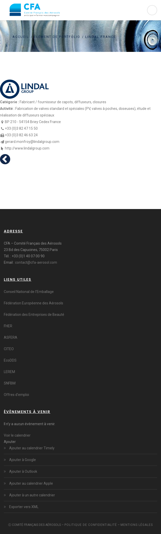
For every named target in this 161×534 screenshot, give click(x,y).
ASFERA (10, 337)
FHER (8, 326)
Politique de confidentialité (90, 525)
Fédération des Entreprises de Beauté (34, 315)
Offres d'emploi (16, 395)
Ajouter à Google (22, 460)
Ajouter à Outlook (22, 471)
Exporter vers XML (23, 507)
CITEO (9, 349)
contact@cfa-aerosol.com (36, 262)
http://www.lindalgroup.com (27, 148)
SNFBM (10, 383)
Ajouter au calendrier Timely (31, 448)
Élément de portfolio (57, 37)
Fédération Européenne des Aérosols (33, 303)
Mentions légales (136, 525)
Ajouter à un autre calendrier (31, 495)
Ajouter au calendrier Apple (30, 483)
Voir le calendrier (17, 435)
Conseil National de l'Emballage (29, 292)
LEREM (9, 372)
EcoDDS (10, 360)
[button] (10, 442)
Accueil (20, 37)
